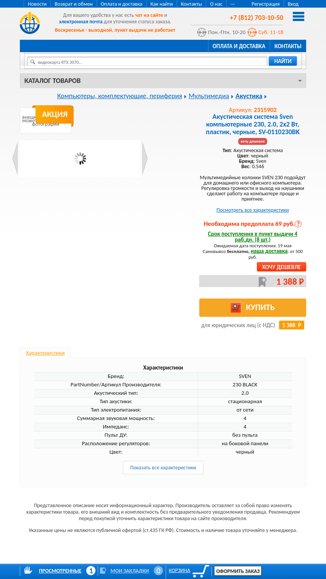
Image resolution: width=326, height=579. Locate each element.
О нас (216, 4)
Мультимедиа (209, 96)
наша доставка (269, 251)
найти (283, 61)
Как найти (161, 4)
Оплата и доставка (121, 4)
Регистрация (266, 4)
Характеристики (45, 352)
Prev (15, 158)
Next (145, 158)
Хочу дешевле (281, 267)
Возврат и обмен (74, 4)
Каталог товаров (52, 80)
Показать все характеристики (163, 467)
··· (233, 4)
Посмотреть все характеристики (252, 210)
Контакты (191, 4)
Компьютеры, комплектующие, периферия (119, 96)
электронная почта (80, 21)
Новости (37, 4)
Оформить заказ (238, 571)
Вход (293, 4)
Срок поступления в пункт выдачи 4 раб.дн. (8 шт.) (252, 236)
